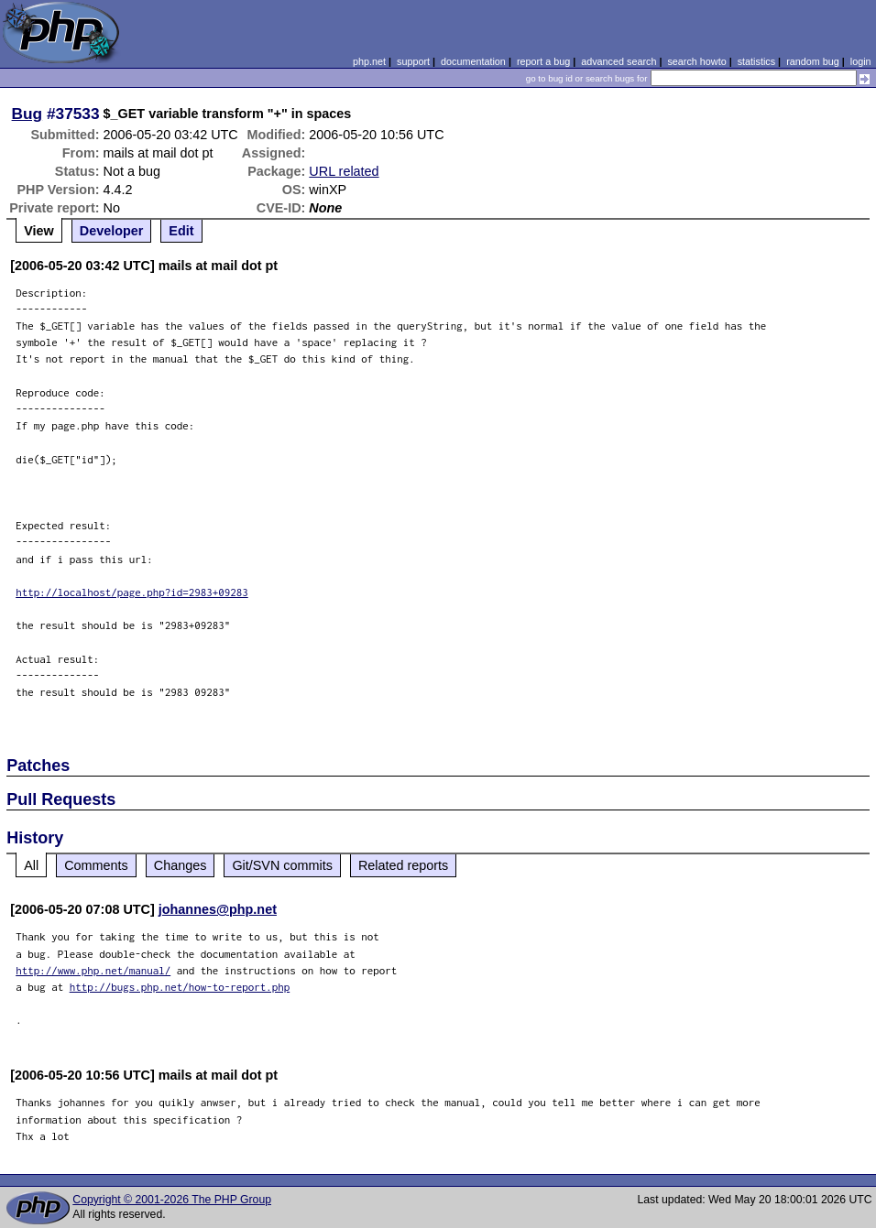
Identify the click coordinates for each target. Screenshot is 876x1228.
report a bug (543, 61)
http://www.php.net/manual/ (93, 970)
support (413, 61)
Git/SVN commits (282, 865)
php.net (369, 61)
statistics (756, 61)
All (31, 865)
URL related (343, 171)
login (860, 61)
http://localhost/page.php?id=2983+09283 (132, 592)
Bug (27, 113)
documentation (473, 61)
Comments (96, 865)
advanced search (618, 61)
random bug (812, 61)
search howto (696, 61)
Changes (180, 865)
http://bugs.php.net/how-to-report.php (180, 987)
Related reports (403, 865)
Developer (112, 230)
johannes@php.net (218, 909)
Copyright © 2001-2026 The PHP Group (171, 1199)
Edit (181, 230)
